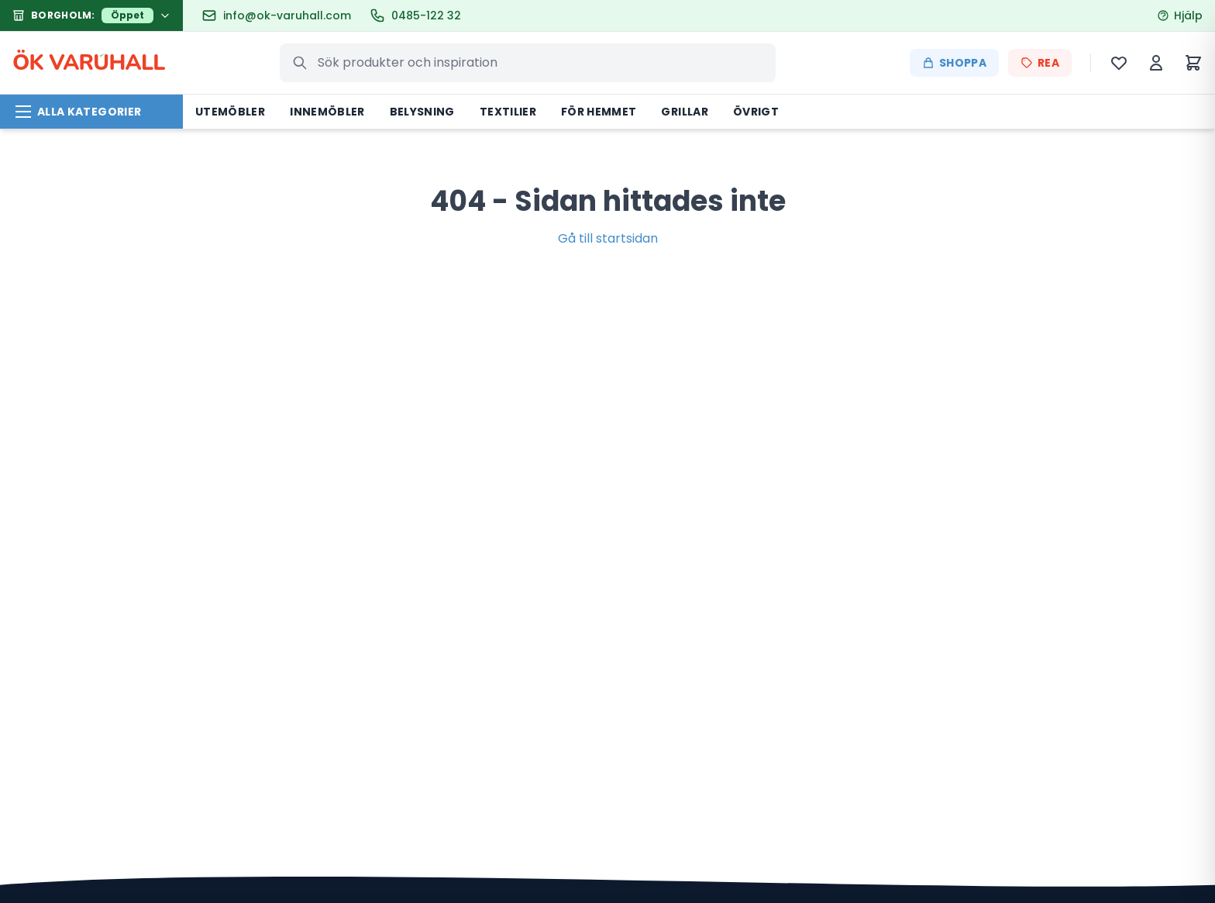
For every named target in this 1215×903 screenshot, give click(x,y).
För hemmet (599, 111)
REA (1040, 63)
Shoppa (954, 63)
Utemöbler (230, 111)
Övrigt (756, 111)
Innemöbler (327, 111)
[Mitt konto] (1156, 62)
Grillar (684, 111)
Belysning (422, 111)
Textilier (508, 111)
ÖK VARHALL (88, 63)
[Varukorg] (1193, 62)
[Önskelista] (1119, 62)
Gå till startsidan (608, 238)
